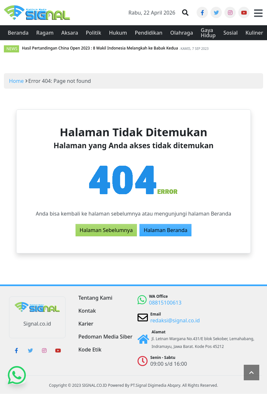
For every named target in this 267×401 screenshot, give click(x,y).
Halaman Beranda (165, 230)
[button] (185, 12)
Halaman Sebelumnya (106, 230)
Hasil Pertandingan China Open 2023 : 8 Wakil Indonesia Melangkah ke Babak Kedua (100, 48)
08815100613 (165, 302)
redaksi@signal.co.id (175, 320)
